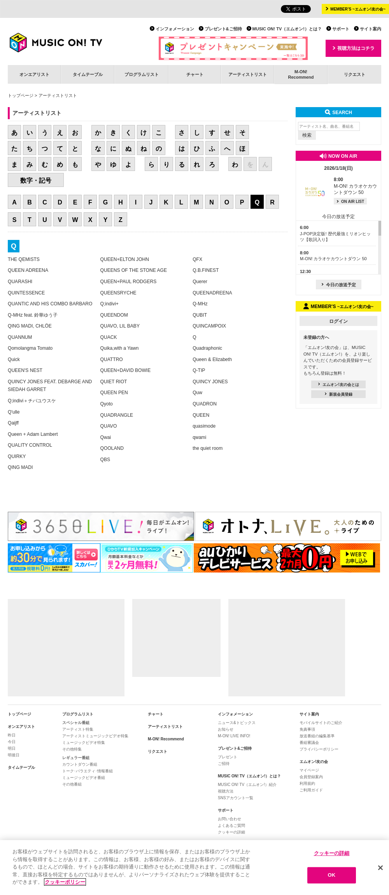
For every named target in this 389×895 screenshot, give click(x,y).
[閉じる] (380, 867)
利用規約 (307, 783)
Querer (200, 281)
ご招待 (224, 763)
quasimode (204, 426)
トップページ (20, 95)
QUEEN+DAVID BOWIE (125, 370)
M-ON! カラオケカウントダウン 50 (355, 186)
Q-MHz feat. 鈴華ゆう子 (33, 315)
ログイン (338, 321)
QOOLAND (112, 448)
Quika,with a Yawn (119, 348)
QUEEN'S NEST (25, 370)
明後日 (13, 755)
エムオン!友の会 (314, 761)
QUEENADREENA (212, 293)
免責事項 (307, 729)
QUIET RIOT (113, 381)
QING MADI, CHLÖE (30, 326)
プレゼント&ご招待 (223, 28)
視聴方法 (225, 791)
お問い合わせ (229, 819)
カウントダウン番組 (79, 764)
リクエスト (354, 74)
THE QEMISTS (24, 259)
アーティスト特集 (77, 729)
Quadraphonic (207, 348)
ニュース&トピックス (237, 723)
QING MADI (20, 467)
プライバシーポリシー (319, 749)
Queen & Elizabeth (212, 359)
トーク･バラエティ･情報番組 (87, 771)
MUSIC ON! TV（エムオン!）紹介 (247, 784)
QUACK (108, 337)
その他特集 (72, 749)
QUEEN (201, 415)
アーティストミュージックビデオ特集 (95, 736)
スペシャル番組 (75, 723)
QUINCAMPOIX (209, 326)
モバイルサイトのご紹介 (321, 723)
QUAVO (108, 426)
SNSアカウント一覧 (235, 798)
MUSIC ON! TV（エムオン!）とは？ (287, 28)
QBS (105, 459)
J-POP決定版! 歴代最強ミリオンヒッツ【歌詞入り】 (335, 233)
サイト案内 (370, 28)
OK (332, 875)
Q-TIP (199, 370)
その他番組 (72, 784)
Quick (14, 359)
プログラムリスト (141, 74)
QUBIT (200, 315)
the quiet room (208, 448)
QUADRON (205, 404)
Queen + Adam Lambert (33, 434)
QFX (197, 259)
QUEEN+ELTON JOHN (124, 259)
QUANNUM (20, 337)
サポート (340, 28)
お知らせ (225, 729)
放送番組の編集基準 (317, 736)
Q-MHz (200, 304)
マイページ (309, 770)
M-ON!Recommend (301, 74)
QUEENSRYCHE (118, 293)
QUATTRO (111, 359)
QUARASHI (20, 281)
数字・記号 (35, 180)
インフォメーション (175, 28)
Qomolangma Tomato (30, 348)
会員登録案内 (311, 777)
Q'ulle (14, 412)
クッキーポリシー (65, 882)
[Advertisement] (66, 647)
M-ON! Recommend (166, 739)
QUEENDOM (114, 315)
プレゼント (227, 757)
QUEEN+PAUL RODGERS (128, 281)
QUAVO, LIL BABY (120, 326)
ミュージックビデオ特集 (83, 742)
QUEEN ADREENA (28, 270)
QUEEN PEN (114, 392)
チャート (194, 74)
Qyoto (106, 404)
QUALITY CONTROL (30, 445)
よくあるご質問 (231, 825)
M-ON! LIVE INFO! (234, 736)
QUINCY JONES (210, 381)
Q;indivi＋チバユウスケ (32, 400)
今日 (12, 742)
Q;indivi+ (109, 304)
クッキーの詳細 (231, 832)
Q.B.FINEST (206, 270)
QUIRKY (17, 456)
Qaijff (13, 423)
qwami (199, 437)
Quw (197, 392)
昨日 (12, 735)
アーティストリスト (247, 74)
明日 (12, 748)
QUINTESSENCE (26, 293)
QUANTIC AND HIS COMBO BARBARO (50, 304)
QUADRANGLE (116, 415)
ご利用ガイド (311, 790)
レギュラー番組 (75, 758)
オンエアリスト (34, 74)
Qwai (105, 437)
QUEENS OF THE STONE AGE (133, 270)
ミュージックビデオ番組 (83, 777)
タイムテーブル (88, 74)
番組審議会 (309, 742)
